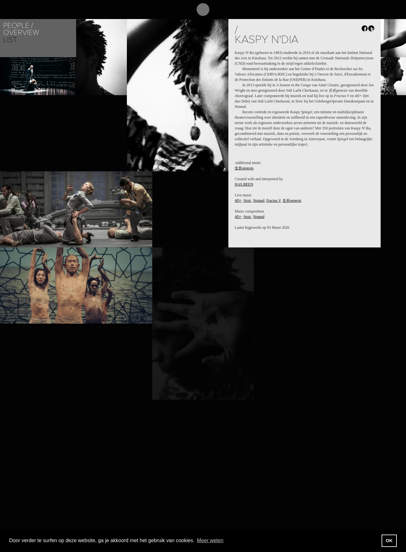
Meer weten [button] (210, 540)
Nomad (258, 200)
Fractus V (273, 200)
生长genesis (244, 168)
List (10, 39)
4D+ (238, 200)
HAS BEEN (244, 184)
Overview (21, 32)
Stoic (247, 200)
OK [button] (389, 540)
